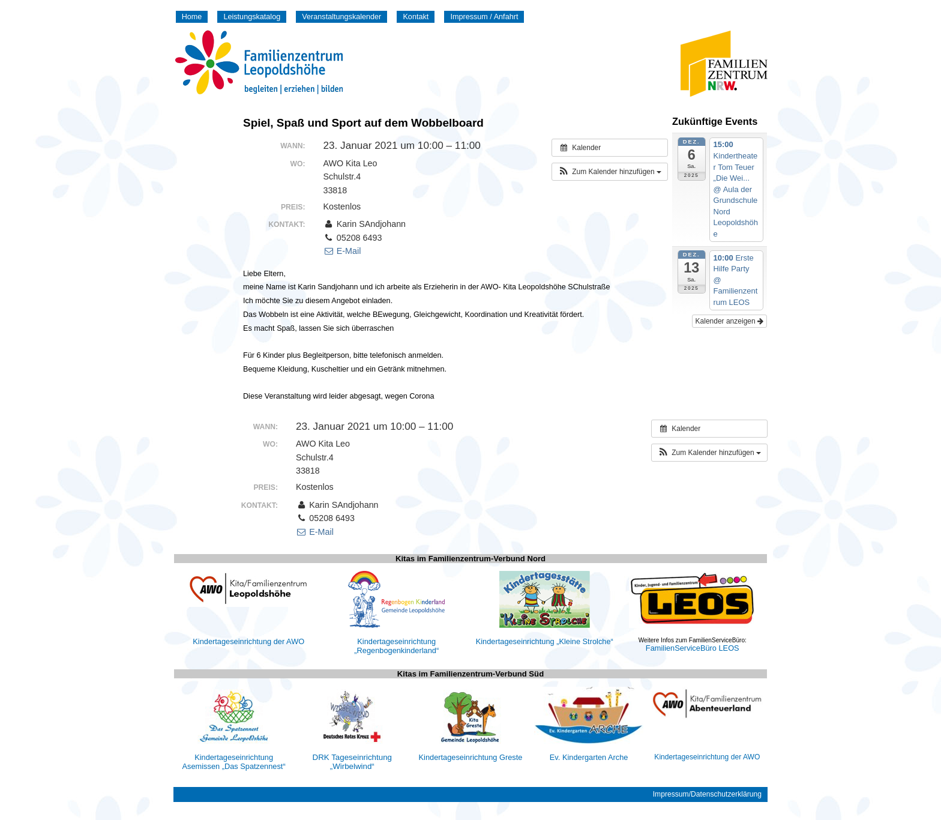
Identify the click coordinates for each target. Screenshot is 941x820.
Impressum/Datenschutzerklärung (707, 794)
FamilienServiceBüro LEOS (692, 648)
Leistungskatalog (251, 17)
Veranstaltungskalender (341, 17)
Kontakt (415, 17)
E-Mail (342, 251)
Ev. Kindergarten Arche (589, 757)
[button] (609, 171)
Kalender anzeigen (729, 321)
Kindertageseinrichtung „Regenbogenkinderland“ (396, 646)
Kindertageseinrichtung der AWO (248, 641)
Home (192, 17)
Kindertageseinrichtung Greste (471, 757)
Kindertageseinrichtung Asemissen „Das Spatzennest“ (234, 762)
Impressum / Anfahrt (484, 17)
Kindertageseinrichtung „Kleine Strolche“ (544, 641)
